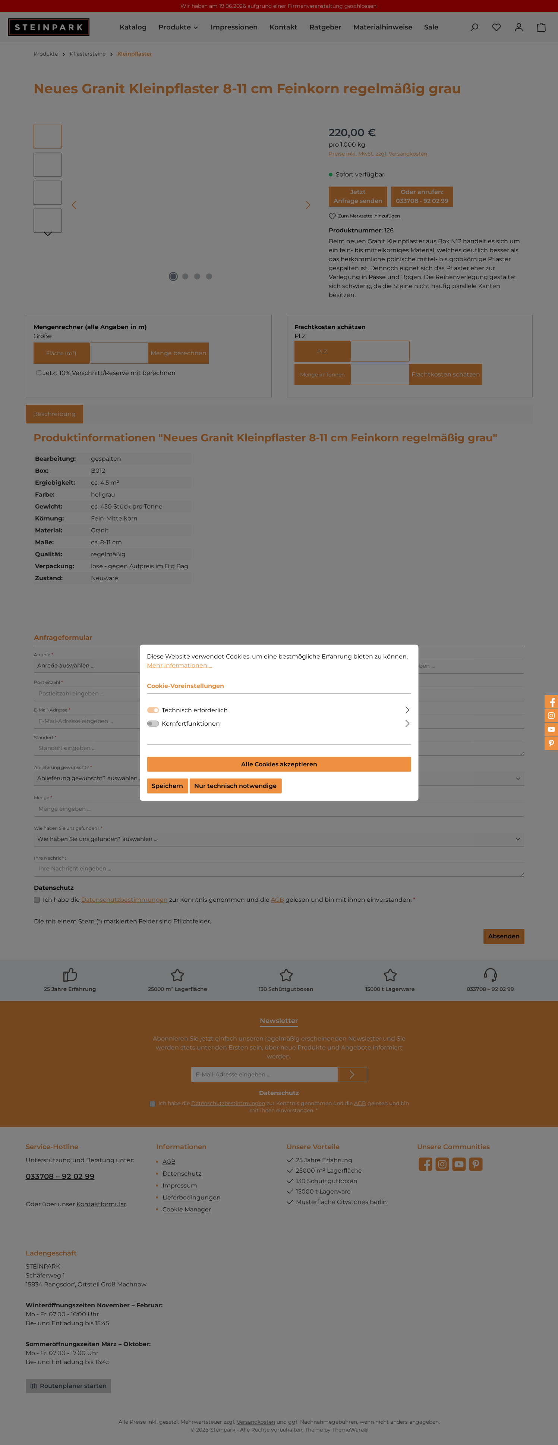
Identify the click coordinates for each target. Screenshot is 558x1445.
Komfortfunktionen (191, 723)
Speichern (167, 785)
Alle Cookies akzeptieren (279, 763)
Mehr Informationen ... (179, 665)
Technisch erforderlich (195, 709)
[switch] (153, 723)
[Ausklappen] (407, 709)
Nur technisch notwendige (235, 785)
